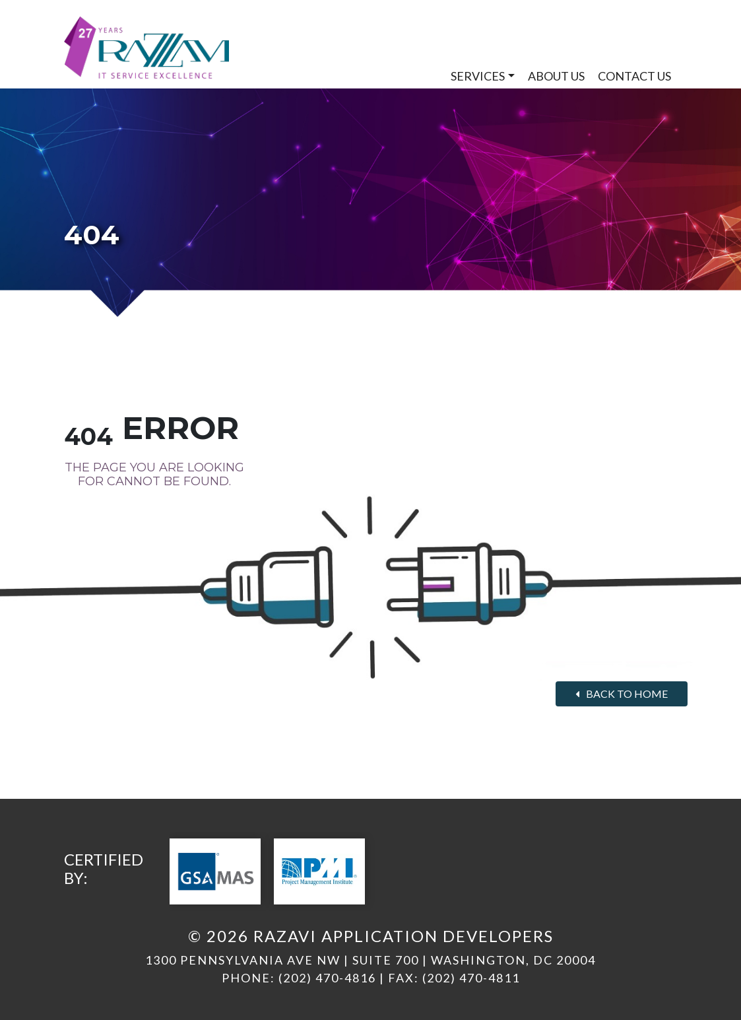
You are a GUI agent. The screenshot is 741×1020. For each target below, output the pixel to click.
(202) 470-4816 (327, 977)
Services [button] (478, 76)
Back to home (621, 693)
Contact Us (634, 76)
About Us (556, 76)
